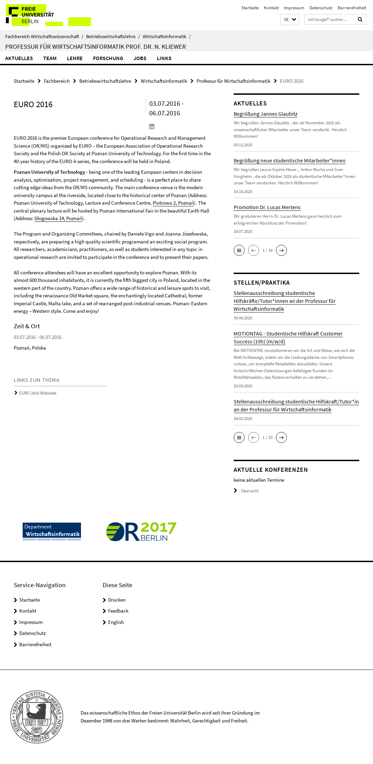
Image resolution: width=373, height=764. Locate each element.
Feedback (118, 610)
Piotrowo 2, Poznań (173, 202)
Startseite (250, 8)
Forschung (108, 58)
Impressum (294, 8)
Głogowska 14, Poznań (58, 218)
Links (164, 58)
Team (50, 58)
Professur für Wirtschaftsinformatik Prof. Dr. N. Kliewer (95, 46)
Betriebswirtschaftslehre (113, 36)
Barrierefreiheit (352, 8)
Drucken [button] (117, 599)
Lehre (75, 58)
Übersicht (246, 491)
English (116, 622)
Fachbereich (57, 81)
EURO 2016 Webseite (37, 393)
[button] (289, 19)
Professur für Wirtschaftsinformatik (233, 81)
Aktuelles (19, 58)
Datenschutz (321, 8)
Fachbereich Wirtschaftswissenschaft (44, 36)
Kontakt (271, 8)
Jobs (140, 58)
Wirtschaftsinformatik (167, 36)
